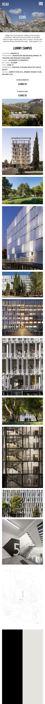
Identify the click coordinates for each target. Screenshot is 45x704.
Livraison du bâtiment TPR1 (22, 80)
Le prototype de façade (22, 91)
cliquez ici (22, 84)
